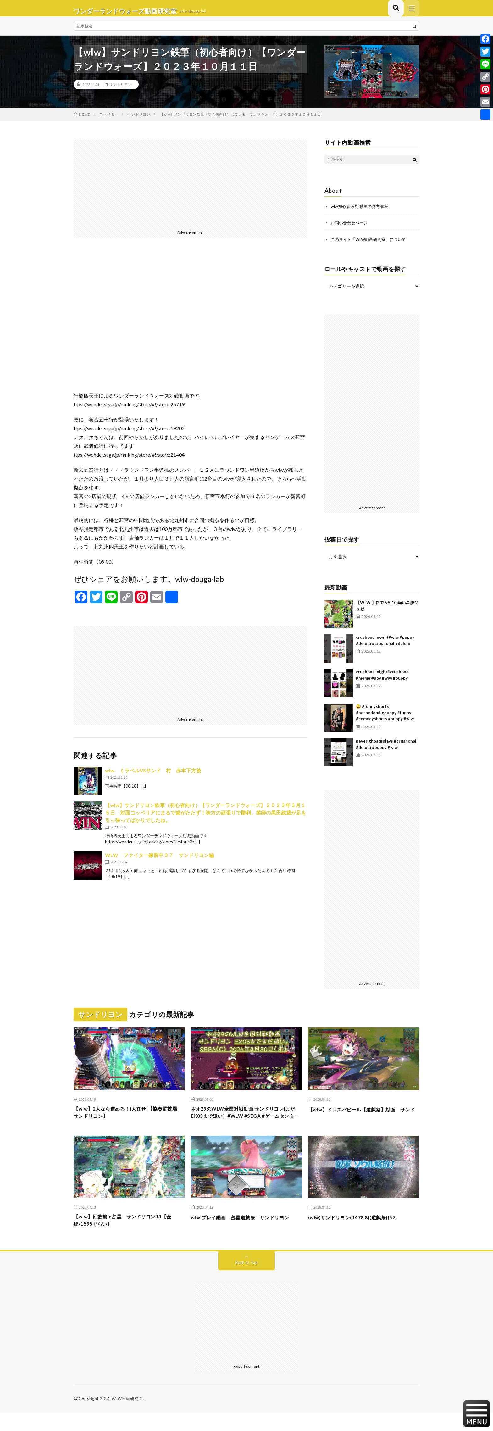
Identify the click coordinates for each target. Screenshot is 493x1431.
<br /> (190, 325)
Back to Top (246, 1280)
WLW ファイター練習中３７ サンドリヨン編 (159, 861)
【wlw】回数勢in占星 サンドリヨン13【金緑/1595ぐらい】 (125, 1237)
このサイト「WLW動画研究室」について (371, 244)
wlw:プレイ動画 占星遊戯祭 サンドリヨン (243, 1237)
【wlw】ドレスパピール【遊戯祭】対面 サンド (363, 1119)
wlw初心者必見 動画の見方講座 (361, 211)
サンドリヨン (120, 90)
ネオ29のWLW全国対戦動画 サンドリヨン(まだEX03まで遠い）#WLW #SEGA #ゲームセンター (246, 1123)
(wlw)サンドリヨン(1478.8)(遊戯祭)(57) (360, 1233)
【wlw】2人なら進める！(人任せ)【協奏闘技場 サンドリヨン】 (126, 1119)
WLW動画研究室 (127, 1416)
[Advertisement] (190, 189)
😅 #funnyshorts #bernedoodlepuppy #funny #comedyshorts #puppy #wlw (385, 718)
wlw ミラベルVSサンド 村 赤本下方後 (153, 776)
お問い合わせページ (350, 228)
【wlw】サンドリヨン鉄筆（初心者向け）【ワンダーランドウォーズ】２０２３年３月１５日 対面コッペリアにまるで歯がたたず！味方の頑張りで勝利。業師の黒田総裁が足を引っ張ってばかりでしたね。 (205, 818)
